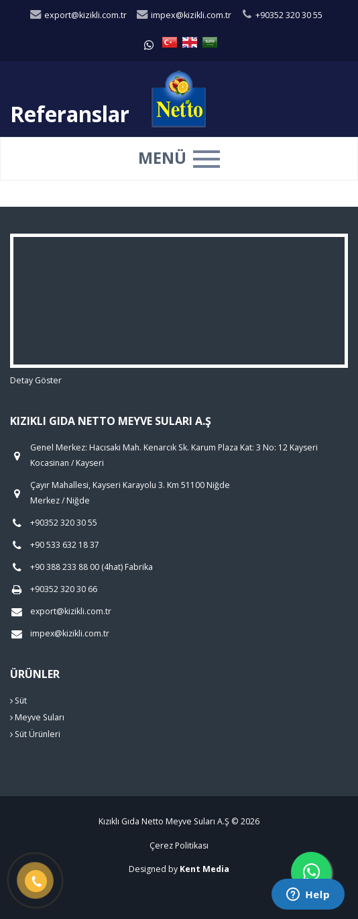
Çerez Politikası (179, 845)
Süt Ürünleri (35, 734)
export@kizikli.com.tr (78, 15)
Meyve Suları (37, 717)
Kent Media (204, 869)
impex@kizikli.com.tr (183, 15)
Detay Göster (36, 380)
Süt (18, 700)
